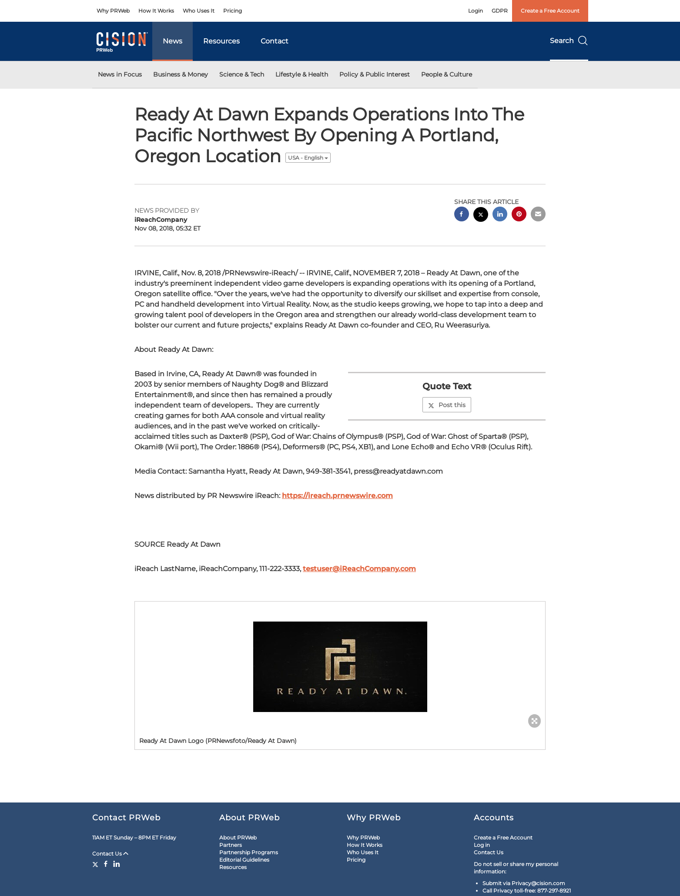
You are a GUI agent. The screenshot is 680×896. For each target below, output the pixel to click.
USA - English (308, 157)
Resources (221, 41)
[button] (340, 667)
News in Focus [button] (120, 74)
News (172, 41)
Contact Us (110, 853)
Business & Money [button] (180, 74)
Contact (274, 41)
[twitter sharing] (480, 215)
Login (475, 10)
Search (569, 41)
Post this (447, 405)
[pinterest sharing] (519, 215)
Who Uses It (198, 10)
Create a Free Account (550, 10)
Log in (482, 845)
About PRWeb (238, 837)
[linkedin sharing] (499, 215)
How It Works (156, 10)
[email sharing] (538, 215)
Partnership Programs (248, 852)
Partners (230, 845)
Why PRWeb (113, 10)
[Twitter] (96, 863)
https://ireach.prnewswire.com (337, 495)
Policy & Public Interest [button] (374, 74)
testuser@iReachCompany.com (359, 569)
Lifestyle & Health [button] (301, 74)
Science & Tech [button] (241, 74)
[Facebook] (106, 863)
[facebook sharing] (461, 215)
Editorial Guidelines (244, 859)
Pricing (232, 10)
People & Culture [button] (446, 74)
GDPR (500, 10)
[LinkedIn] (116, 863)
